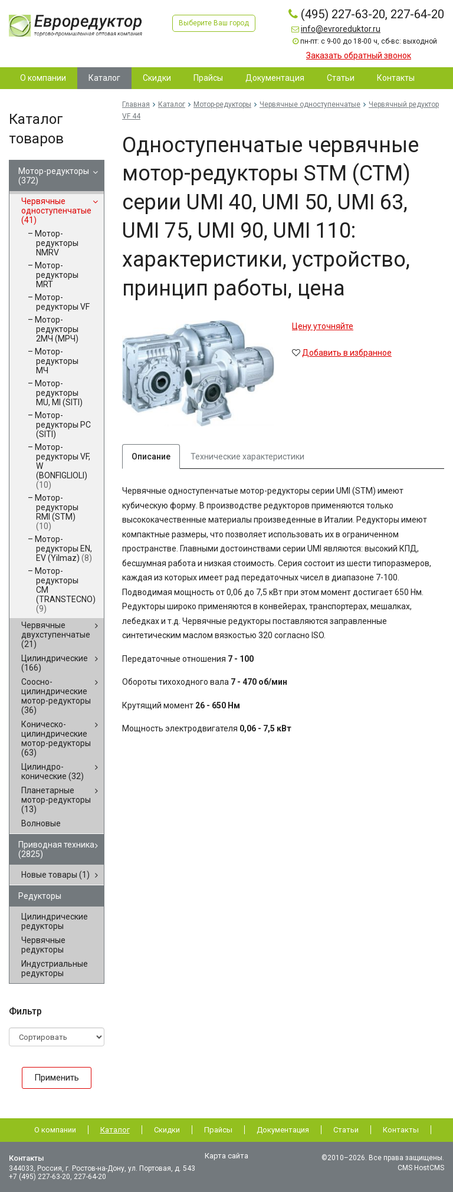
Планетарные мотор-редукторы (56, 800)
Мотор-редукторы (53, 175)
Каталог (171, 104)
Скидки (167, 1129)
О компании (55, 1129)
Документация (283, 1129)
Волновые (41, 823)
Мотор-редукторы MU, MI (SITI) (59, 393)
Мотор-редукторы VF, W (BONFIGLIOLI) (62, 466)
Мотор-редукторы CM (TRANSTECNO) (65, 589)
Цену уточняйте (322, 326)
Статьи (346, 1129)
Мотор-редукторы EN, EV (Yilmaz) (63, 548)
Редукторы (39, 896)
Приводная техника (56, 849)
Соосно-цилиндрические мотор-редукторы (56, 696)
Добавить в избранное (347, 352)
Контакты (401, 1129)
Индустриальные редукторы (54, 968)
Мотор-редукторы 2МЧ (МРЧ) (56, 329)
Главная (136, 104)
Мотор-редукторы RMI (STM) (56, 512)
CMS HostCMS (421, 1168)
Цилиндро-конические (52, 771)
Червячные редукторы (43, 944)
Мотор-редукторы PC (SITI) (63, 425)
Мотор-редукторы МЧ (56, 361)
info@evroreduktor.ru (340, 29)
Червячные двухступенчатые (55, 634)
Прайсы (218, 1129)
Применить (56, 1077)
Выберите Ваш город (214, 23)
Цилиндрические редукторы (54, 921)
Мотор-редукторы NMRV (56, 243)
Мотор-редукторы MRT (56, 275)
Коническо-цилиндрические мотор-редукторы (56, 738)
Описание (151, 456)
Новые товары (55, 874)
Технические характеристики (247, 456)
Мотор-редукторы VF (62, 302)
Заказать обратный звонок (358, 55)
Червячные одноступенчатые (56, 210)
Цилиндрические (54, 663)
